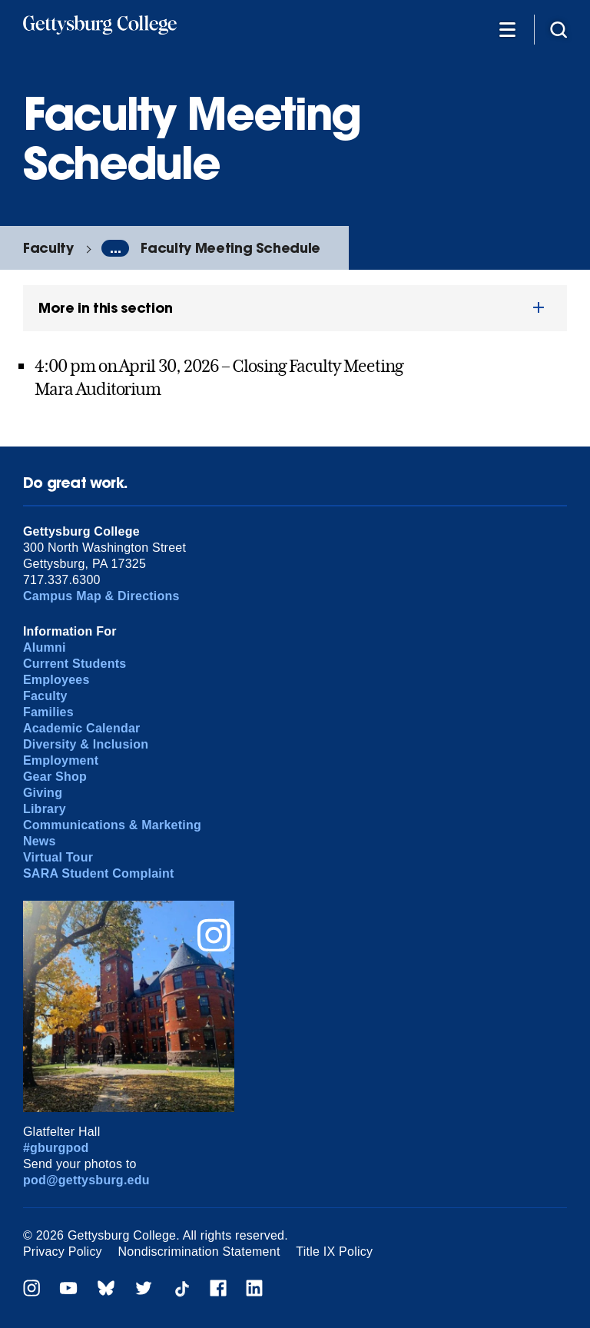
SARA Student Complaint (98, 873)
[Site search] (558, 28)
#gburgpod (56, 1147)
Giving (42, 792)
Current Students (75, 663)
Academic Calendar (82, 728)
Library (44, 808)
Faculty (48, 248)
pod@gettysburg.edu (86, 1180)
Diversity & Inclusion (85, 744)
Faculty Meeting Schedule (230, 248)
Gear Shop (55, 776)
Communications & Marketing (112, 825)
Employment (60, 760)
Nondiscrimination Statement (199, 1251)
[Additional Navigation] (507, 28)
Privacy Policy (62, 1251)
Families (48, 712)
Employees (56, 679)
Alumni (44, 647)
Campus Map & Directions (101, 596)
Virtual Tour (58, 857)
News (39, 841)
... (115, 248)
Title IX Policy (334, 1251)
